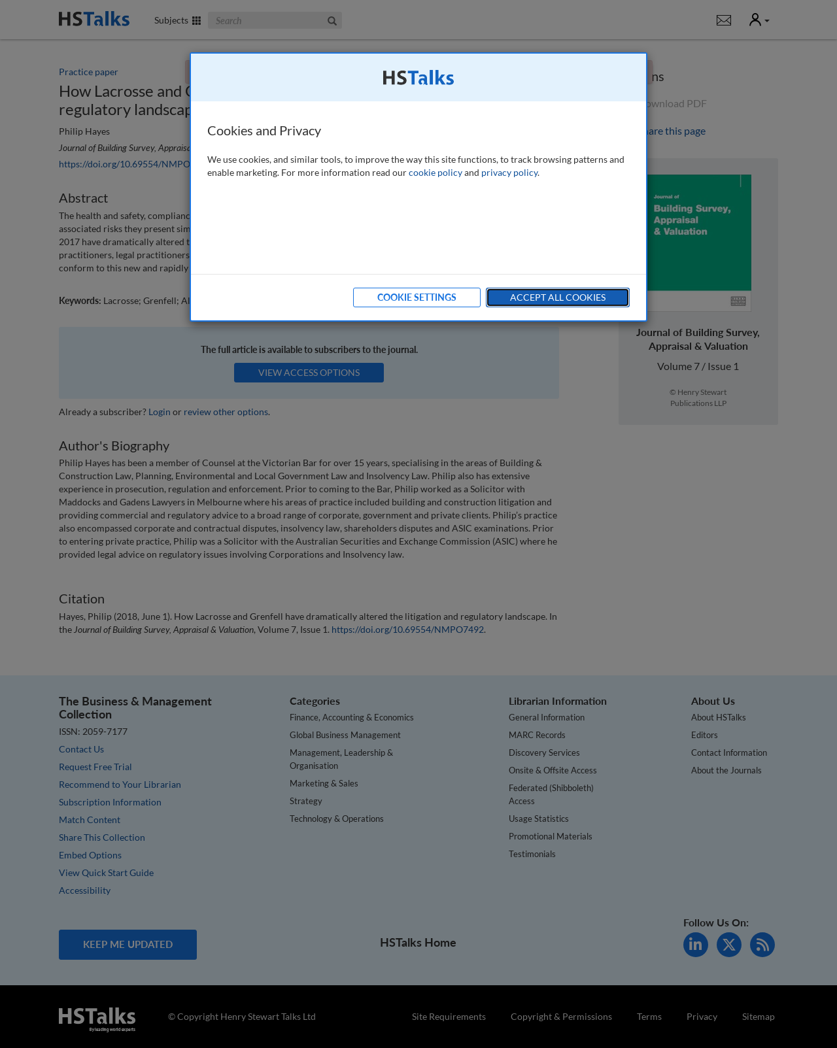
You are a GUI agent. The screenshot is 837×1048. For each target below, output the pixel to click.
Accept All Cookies (558, 297)
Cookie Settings (416, 297)
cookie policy (435, 172)
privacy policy (509, 172)
